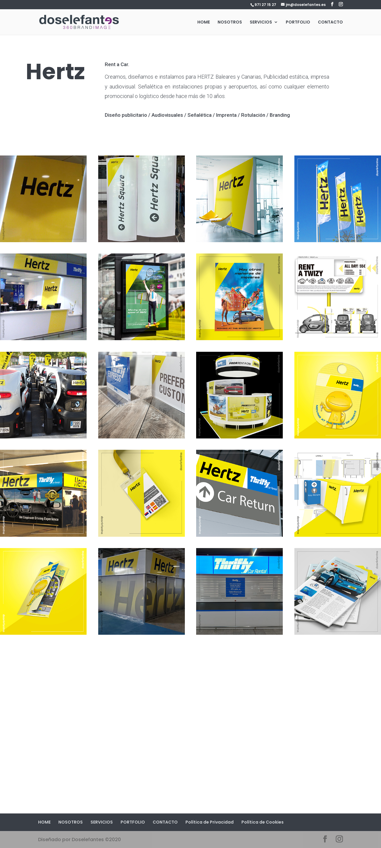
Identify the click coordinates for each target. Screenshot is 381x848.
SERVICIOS (261, 22)
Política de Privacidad (209, 822)
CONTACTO (330, 22)
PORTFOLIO (298, 22)
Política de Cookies (262, 822)
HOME (203, 22)
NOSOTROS (230, 22)
